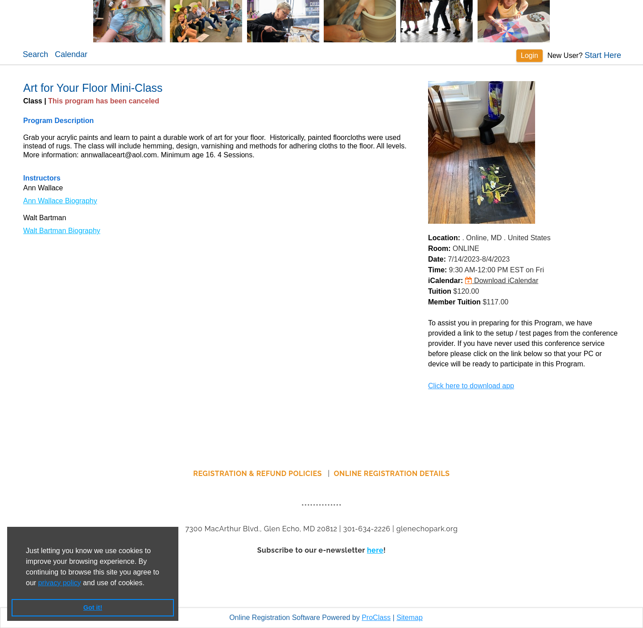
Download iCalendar (502, 280)
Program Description (58, 120)
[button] (147, 583)
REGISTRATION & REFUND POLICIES (258, 473)
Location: (444, 238)
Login (529, 55)
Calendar (71, 54)
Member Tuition (454, 302)
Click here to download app (471, 386)
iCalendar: (445, 280)
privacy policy (59, 583)
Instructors (42, 178)
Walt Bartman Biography (61, 230)
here (375, 550)
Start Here (603, 55)
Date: (437, 259)
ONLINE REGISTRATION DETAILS (392, 473)
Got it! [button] (92, 607)
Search (35, 54)
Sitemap (409, 617)
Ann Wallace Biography (60, 201)
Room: (439, 248)
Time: (437, 270)
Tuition (439, 291)
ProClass (376, 617)
